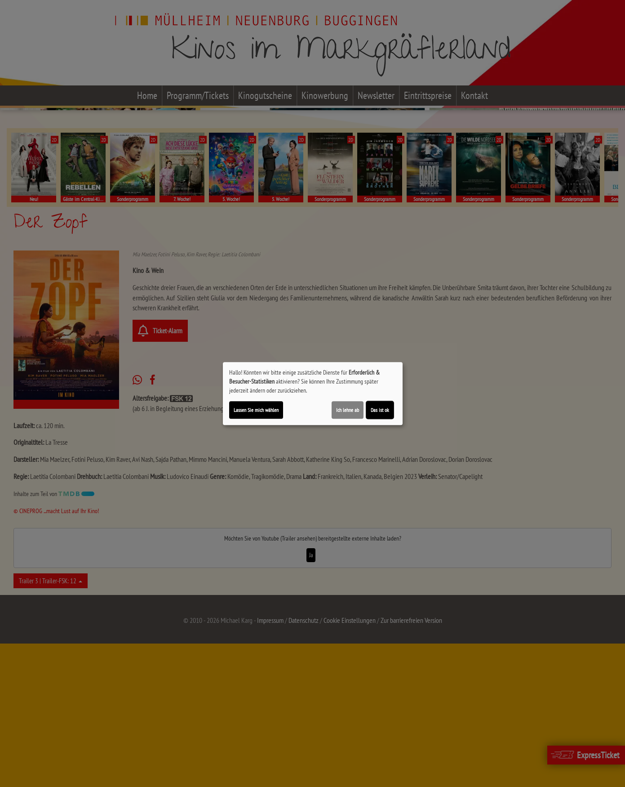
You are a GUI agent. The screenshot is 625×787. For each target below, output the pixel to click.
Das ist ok (380, 410)
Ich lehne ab (347, 410)
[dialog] (313, 393)
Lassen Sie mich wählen (256, 410)
